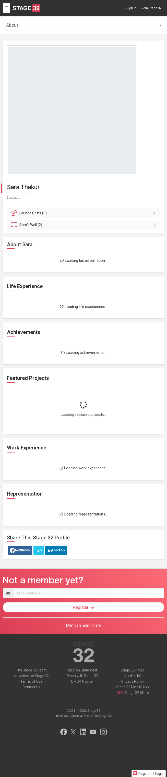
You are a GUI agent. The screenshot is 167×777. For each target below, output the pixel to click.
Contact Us (31, 687)
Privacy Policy (132, 681)
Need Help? (132, 676)
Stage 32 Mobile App (132, 687)
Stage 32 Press (133, 670)
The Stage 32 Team (31, 670)
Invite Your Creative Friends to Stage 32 (83, 716)
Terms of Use (31, 681)
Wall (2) (84, 225)
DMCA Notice (81, 681)
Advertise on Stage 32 (31, 676)
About (12, 25)
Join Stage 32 (151, 8)
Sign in (131, 8)
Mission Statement (82, 670)
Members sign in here (83, 625)
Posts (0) (84, 213)
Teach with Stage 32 (82, 676)
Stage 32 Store (137, 693)
